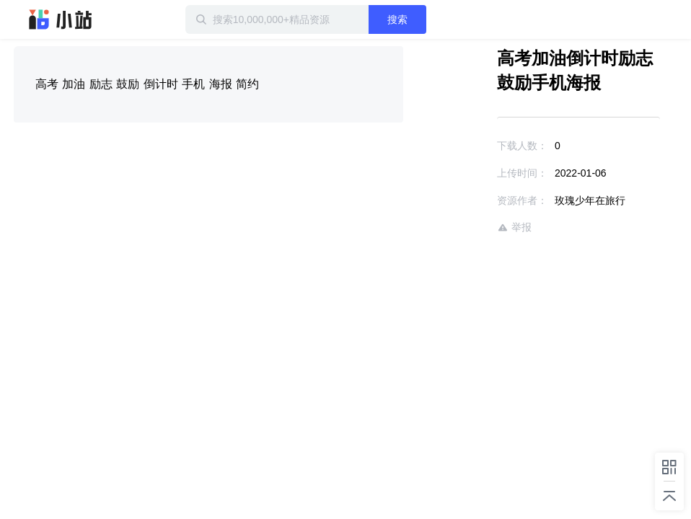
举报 (514, 227)
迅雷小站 (60, 19)
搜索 (397, 19)
